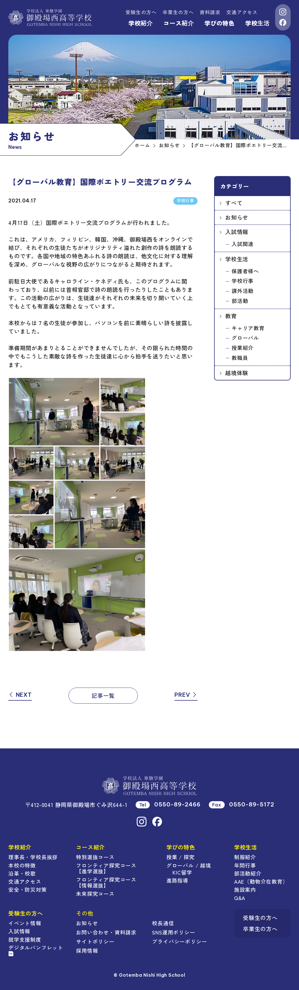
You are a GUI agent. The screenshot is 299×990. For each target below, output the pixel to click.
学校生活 (257, 23)
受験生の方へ (141, 12)
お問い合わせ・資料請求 (106, 932)
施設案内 (245, 889)
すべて (233, 203)
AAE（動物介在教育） (261, 881)
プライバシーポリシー (179, 941)
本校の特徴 (22, 865)
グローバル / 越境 (188, 865)
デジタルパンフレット (35, 950)
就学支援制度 (24, 939)
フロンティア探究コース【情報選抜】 (106, 882)
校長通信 (163, 923)
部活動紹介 (248, 873)
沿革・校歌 (22, 873)
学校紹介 (140, 23)
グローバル (245, 337)
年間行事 (245, 865)
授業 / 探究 (180, 857)
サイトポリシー (95, 941)
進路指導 (177, 880)
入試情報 (236, 232)
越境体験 (236, 373)
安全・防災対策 (27, 889)
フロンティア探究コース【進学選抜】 (106, 868)
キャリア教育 (248, 328)
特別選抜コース (95, 857)
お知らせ (236, 217)
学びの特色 (219, 23)
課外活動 (243, 290)
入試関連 (243, 243)
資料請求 (210, 12)
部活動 (240, 300)
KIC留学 (182, 872)
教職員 (240, 357)
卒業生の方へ (178, 12)
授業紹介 (243, 347)
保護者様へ (245, 271)
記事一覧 (103, 695)
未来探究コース (95, 893)
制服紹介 (245, 857)
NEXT (20, 694)
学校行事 (243, 280)
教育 (231, 316)
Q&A (239, 897)
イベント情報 (24, 923)
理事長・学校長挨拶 (33, 857)
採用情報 (87, 950)
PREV (185, 694)
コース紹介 (178, 23)
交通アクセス (242, 12)
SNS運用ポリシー (173, 932)
